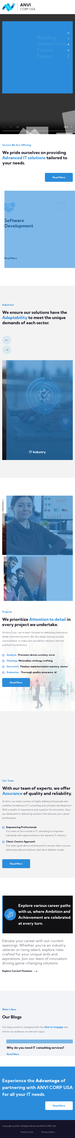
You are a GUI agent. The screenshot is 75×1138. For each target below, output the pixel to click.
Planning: (11, 660)
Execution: (12, 666)
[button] (6, 340)
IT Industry (37, 452)
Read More (59, 177)
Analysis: (11, 654)
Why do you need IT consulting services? (35, 1047)
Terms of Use (26, 1132)
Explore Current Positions (19, 970)
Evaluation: (12, 672)
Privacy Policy (48, 1132)
